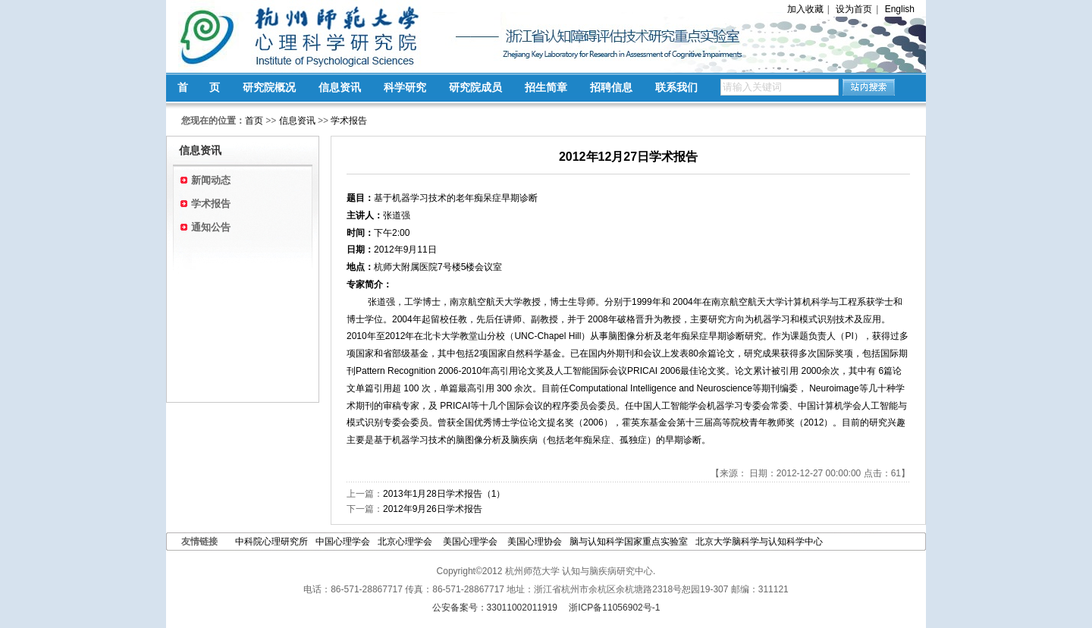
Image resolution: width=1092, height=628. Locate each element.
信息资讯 (339, 87)
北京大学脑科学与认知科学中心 (759, 541)
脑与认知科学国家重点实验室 (629, 541)
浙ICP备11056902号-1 (614, 607)
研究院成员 (475, 87)
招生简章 (546, 87)
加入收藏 (805, 9)
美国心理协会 (534, 541)
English (900, 9)
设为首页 (854, 9)
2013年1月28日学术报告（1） (444, 493)
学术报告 (349, 120)
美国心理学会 (471, 541)
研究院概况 (269, 87)
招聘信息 (611, 87)
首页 (254, 120)
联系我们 (676, 87)
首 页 (198, 87)
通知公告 (211, 227)
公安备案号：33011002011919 (494, 607)
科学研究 (405, 87)
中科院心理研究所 (271, 541)
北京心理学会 (406, 541)
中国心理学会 (342, 541)
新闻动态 (211, 180)
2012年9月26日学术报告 (432, 509)
